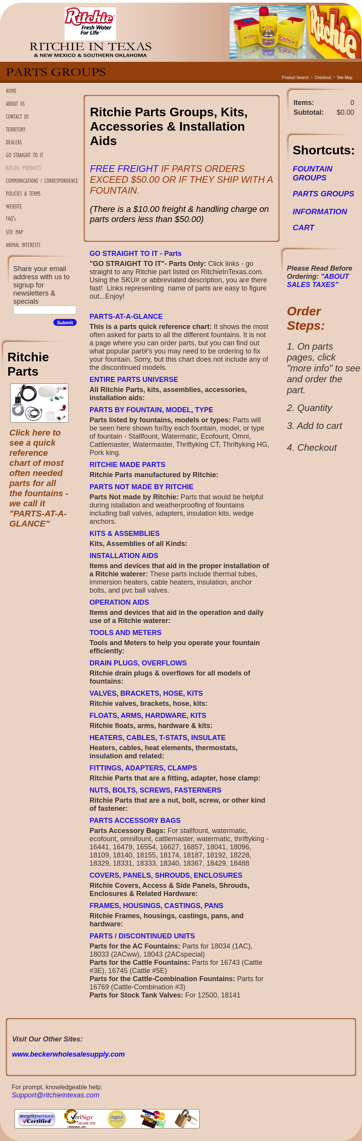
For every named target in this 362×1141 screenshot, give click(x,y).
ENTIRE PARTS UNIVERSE (134, 379)
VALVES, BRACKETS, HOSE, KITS (146, 693)
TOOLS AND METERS (126, 633)
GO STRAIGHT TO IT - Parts (136, 253)
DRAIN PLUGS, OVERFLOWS (138, 663)
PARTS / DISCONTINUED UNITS (142, 936)
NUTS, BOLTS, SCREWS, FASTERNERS (155, 790)
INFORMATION (320, 211)
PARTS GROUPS (323, 193)
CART (303, 227)
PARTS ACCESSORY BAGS (135, 820)
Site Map (344, 77)
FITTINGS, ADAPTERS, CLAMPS (143, 768)
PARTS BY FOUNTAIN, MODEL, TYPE (151, 410)
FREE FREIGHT (125, 168)
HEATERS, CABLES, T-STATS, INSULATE (158, 738)
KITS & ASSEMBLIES (125, 533)
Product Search (295, 77)
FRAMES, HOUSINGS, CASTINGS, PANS (156, 906)
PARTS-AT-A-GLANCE (126, 316)
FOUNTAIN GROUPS (312, 173)
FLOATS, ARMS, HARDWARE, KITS (148, 715)
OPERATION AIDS (119, 602)
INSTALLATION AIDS (124, 556)
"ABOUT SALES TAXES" (318, 281)
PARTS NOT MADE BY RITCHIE (141, 487)
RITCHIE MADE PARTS (127, 465)
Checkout (323, 77)
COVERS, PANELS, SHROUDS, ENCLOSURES (166, 875)
